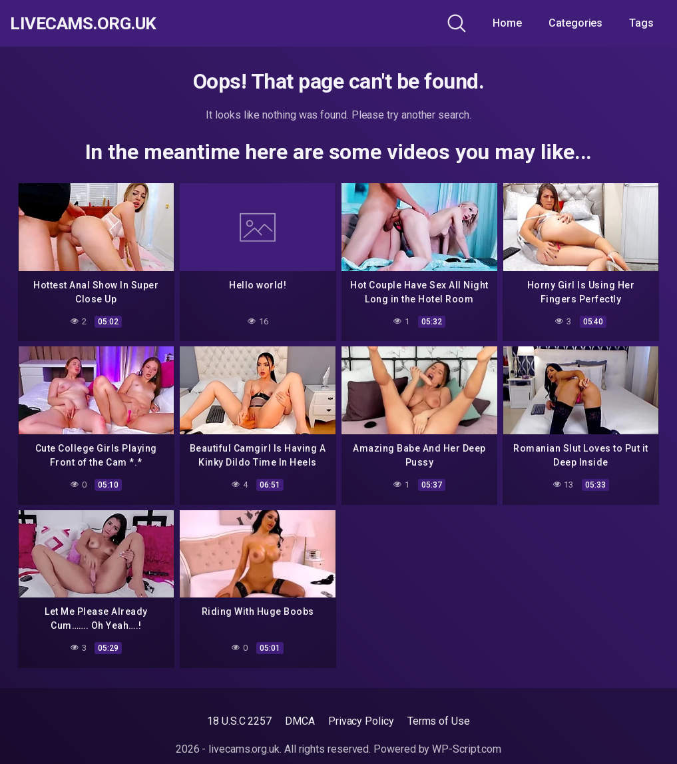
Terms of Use (438, 721)
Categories (575, 23)
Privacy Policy (361, 721)
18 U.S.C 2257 (239, 721)
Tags (641, 23)
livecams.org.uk (90, 23)
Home (507, 23)
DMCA (300, 721)
